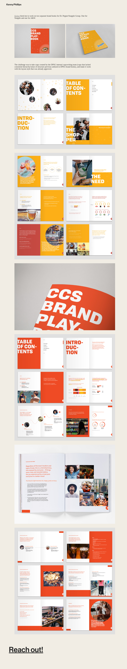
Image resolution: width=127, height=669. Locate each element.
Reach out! (26, 649)
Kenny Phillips (13, 4)
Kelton (17, 16)
